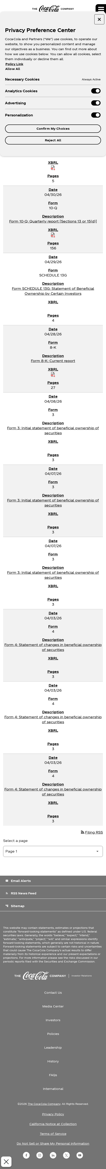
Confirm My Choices (53, 128)
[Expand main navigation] (101, 9)
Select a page (15, 841)
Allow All (12, 68)
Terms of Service (53, 1133)
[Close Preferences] (5, 1162)
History (53, 1061)
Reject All (53, 140)
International (53, 1089)
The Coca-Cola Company (44, 1103)
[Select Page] (53, 851)
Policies (53, 1034)
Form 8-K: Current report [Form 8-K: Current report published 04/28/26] (53, 361)
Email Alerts (18, 881)
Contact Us (53, 992)
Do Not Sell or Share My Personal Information (53, 1143)
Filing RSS (91, 832)
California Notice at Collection (53, 1124)
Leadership (53, 1047)
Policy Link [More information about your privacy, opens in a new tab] (14, 64)
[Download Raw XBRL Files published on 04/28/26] (53, 374)
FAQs (53, 1075)
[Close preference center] (99, 19)
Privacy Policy (53, 1114)
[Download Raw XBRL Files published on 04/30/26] (53, 234)
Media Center (53, 1006)
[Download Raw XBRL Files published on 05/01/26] (53, 167)
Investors (53, 1020)
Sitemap (14, 906)
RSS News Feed (20, 893)
